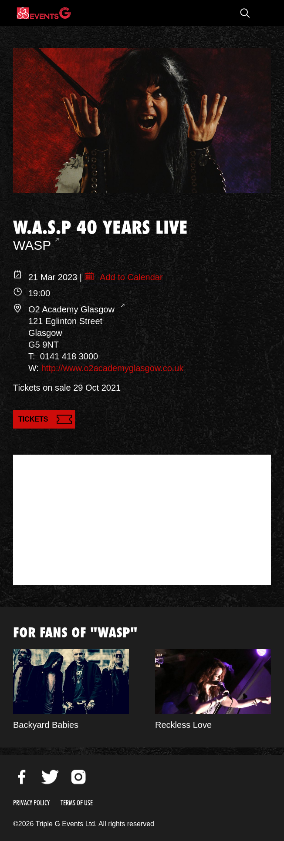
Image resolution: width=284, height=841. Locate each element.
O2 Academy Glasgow (72, 309)
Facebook (21, 777)
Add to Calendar (130, 277)
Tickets (33, 419)
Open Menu (262, 13)
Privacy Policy (31, 803)
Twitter (50, 777)
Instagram (78, 777)
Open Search (245, 13)
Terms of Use (77, 803)
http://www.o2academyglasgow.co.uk (112, 368)
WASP (32, 245)
